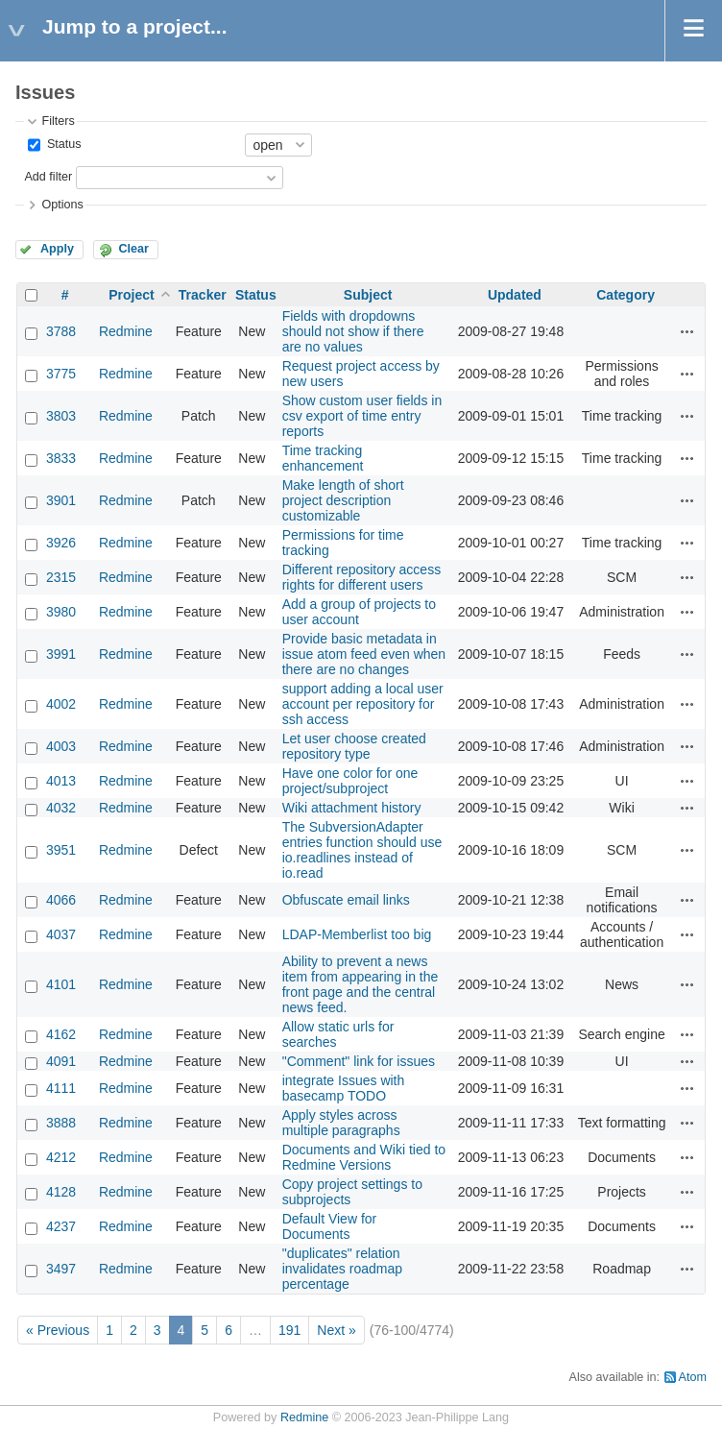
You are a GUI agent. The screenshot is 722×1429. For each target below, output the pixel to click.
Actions (687, 331)
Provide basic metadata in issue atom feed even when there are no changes (363, 654)
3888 (61, 1122)
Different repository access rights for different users (361, 577)
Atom (693, 1377)
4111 (61, 1088)
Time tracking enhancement (323, 458)
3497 (61, 1268)
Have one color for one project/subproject (350, 780)
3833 (61, 458)
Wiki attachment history (351, 807)
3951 (61, 850)
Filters (57, 121)
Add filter (48, 176)
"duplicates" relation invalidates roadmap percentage (342, 1269)
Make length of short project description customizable (343, 500)
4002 (61, 704)
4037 (61, 934)
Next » (336, 1330)
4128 (61, 1191)
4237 (61, 1226)
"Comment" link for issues (358, 1061)
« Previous (57, 1330)
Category (625, 295)
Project (131, 295)
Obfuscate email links (346, 900)
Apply (57, 248)
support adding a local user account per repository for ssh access (363, 704)
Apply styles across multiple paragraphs (341, 1122)
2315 (61, 577)
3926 (61, 542)
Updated (515, 295)
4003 (61, 746)
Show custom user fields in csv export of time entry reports (362, 416)
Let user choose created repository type (354, 746)
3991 (61, 654)
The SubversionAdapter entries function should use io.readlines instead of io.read (362, 850)
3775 (61, 373)
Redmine (126, 331)
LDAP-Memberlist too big (357, 934)
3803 (61, 416)
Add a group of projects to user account (359, 611)
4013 (61, 780)
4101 (61, 984)
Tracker (203, 295)
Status (62, 144)
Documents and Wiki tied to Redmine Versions (363, 1157)
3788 (61, 331)
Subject (368, 295)
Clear (133, 248)
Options (62, 204)
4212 (61, 1157)
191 (289, 1330)
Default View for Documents (329, 1226)
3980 (61, 611)
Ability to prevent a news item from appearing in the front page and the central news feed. (360, 984)
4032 (61, 807)
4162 (61, 1034)
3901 (61, 500)
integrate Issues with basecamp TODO (343, 1088)
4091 (61, 1061)
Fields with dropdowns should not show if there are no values (353, 331)
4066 (61, 900)
